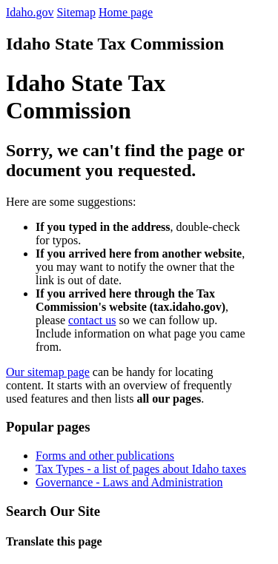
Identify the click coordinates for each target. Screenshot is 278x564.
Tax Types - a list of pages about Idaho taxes (141, 469)
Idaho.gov (29, 12)
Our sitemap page (48, 372)
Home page (126, 12)
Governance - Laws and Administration (129, 482)
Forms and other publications (105, 455)
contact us (92, 320)
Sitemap (75, 12)
